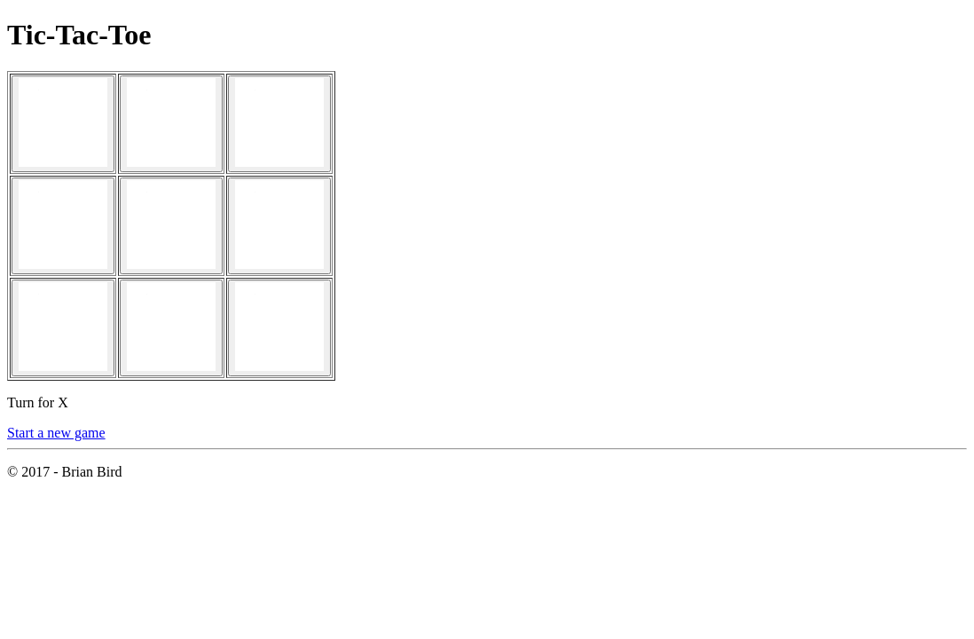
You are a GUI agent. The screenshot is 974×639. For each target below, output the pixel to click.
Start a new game (56, 432)
